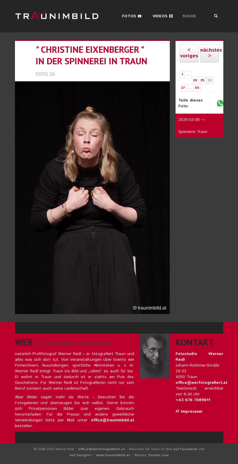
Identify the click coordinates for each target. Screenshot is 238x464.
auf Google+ (81, 455)
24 (195, 80)
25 (202, 80)
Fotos (132, 16)
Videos (163, 16)
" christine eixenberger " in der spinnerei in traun (91, 55)
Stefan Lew (158, 455)
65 (197, 87)
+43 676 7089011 (193, 400)
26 (209, 80)
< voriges (189, 53)
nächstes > (209, 53)
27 (183, 87)
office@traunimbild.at (112, 420)
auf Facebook (185, 449)
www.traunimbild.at (113, 455)
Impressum (189, 411)
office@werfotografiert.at (201, 383)
